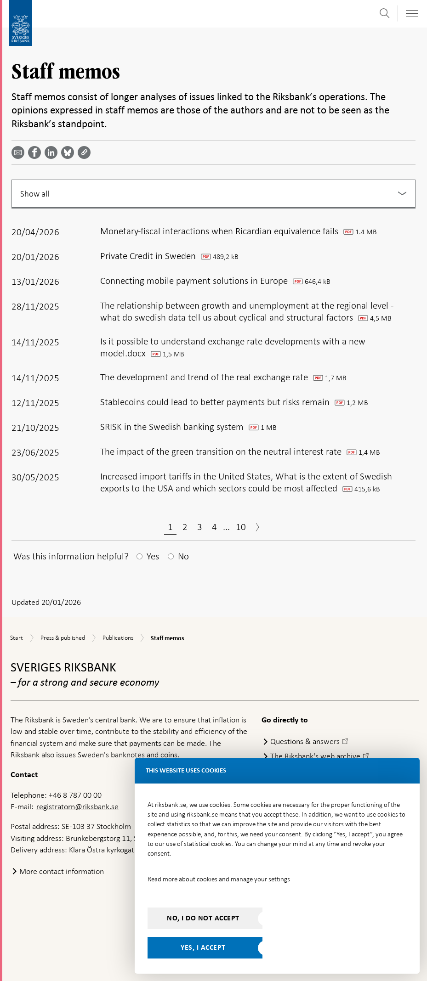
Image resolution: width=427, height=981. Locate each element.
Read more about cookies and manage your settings (219, 879)
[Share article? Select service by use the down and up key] (52, 152)
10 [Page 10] (241, 527)
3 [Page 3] (199, 527)
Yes (153, 556)
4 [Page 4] (214, 527)
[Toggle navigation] (411, 13)
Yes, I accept (203, 947)
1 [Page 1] (170, 527)
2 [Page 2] (185, 527)
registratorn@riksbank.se (77, 806)
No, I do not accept (203, 918)
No (183, 556)
